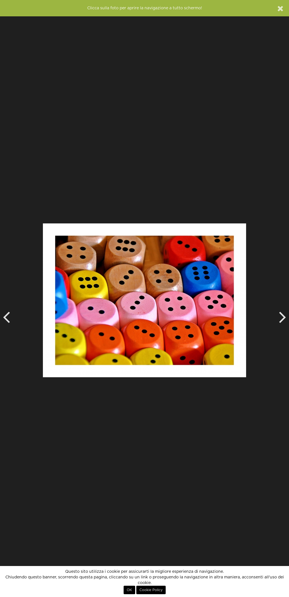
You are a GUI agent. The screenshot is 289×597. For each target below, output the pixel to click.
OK (129, 590)
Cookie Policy (151, 590)
